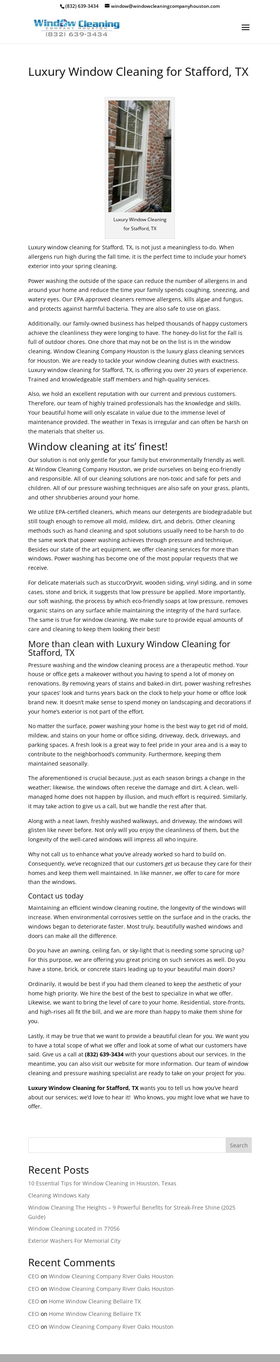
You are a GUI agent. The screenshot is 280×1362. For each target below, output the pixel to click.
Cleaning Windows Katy (59, 1195)
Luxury (130, 644)
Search (239, 1145)
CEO (33, 1276)
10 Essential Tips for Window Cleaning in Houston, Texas (102, 1183)
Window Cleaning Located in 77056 (74, 1228)
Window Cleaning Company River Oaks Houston (111, 1276)
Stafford (117, 1088)
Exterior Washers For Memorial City (74, 1240)
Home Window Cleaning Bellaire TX (95, 1301)
